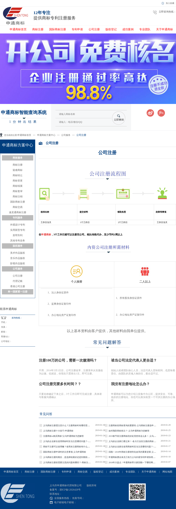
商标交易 (18, 207)
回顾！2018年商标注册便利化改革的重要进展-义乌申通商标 (137, 452)
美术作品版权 (17, 253)
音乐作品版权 (17, 258)
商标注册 (37, 29)
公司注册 (94, 29)
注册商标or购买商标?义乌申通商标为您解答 (63, 436)
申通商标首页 (18, 29)
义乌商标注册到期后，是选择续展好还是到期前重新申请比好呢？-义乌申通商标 (80, 457)
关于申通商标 (164, 29)
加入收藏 (170, 3)
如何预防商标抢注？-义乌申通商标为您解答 (129, 431)
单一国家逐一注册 (17, 291)
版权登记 (111, 29)
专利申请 (77, 29)
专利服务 (18, 217)
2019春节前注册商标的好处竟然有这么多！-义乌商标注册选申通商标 (141, 436)
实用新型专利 (17, 230)
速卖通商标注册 (17, 212)
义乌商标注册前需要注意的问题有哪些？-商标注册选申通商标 (72, 462)
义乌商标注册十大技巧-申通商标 (58, 431)
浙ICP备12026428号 (70, 489)
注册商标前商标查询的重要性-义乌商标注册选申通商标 (135, 425)
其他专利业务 (17, 240)
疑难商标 (18, 170)
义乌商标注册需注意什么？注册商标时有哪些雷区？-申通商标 (72, 425)
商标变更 (18, 180)
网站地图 (167, 471)
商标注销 (18, 196)
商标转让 (18, 175)
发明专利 (18, 235)
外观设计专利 (17, 224)
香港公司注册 (17, 286)
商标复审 (18, 191)
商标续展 (18, 186)
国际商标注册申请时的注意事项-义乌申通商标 (65, 452)
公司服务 (65, 135)
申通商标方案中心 (46, 135)
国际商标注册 (57, 29)
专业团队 (144, 29)
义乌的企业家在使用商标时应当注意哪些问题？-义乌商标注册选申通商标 (77, 441)
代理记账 (18, 281)
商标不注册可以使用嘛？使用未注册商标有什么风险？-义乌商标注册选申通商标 (80, 446)
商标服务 (18, 157)
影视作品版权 (17, 263)
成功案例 (128, 29)
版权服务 (18, 246)
